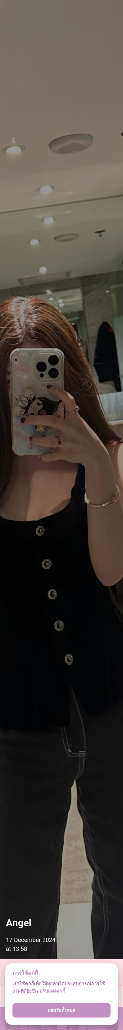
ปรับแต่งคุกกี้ (53, 991)
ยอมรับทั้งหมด (61, 1010)
